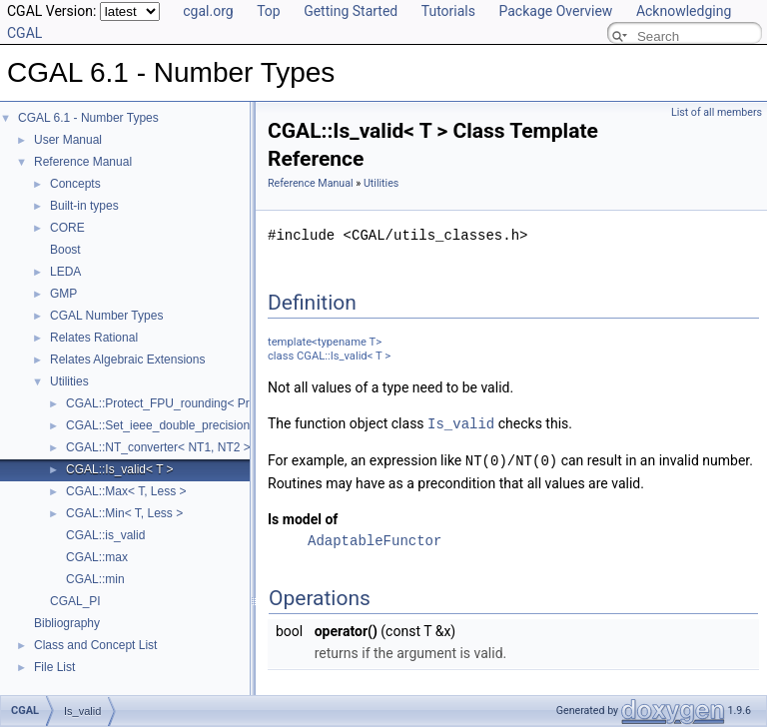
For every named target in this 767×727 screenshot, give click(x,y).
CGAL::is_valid (105, 535)
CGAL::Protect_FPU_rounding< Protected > (182, 403)
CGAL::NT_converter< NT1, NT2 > (158, 447)
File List (54, 667)
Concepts (75, 184)
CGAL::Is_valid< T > (120, 469)
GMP (63, 294)
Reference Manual (83, 162)
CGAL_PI (75, 601)
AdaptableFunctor (374, 538)
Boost (65, 250)
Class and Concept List (95, 645)
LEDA (65, 272)
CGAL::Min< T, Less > (124, 513)
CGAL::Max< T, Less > (126, 491)
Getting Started (350, 11)
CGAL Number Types (106, 316)
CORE (67, 228)
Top (269, 11)
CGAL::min (95, 579)
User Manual (68, 140)
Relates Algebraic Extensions (127, 359)
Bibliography (67, 623)
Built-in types (84, 206)
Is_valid (460, 422)
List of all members (716, 112)
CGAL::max (97, 557)
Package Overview (555, 11)
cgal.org (208, 11)
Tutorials (448, 11)
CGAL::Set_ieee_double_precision (158, 425)
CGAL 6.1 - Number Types (88, 118)
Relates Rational (94, 338)
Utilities (69, 381)
